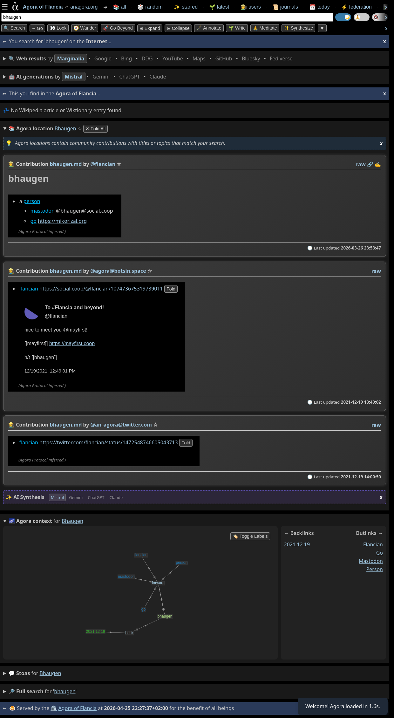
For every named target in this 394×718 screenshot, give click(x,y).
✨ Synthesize (298, 28)
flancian (28, 288)
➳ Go (37, 28)
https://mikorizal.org (62, 221)
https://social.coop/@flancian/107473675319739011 (101, 288)
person (32, 201)
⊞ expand (149, 28)
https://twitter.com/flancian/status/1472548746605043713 (108, 442)
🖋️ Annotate (208, 28)
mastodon (42, 210)
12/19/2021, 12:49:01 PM (50, 370)
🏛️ (54, 708)
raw (361, 164)
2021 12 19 (297, 544)
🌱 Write (237, 28)
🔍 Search (14, 28)
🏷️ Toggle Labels (250, 536)
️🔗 (370, 164)
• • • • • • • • (152, 58)
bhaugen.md (66, 164)
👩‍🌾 (11, 164)
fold (170, 288)
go (33, 221)
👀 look (58, 28)
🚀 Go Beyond (118, 28)
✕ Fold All (95, 128)
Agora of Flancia (77, 708)
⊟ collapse (178, 28)
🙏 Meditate (265, 28)
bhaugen (50, 673)
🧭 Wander (84, 28)
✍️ (378, 164)
